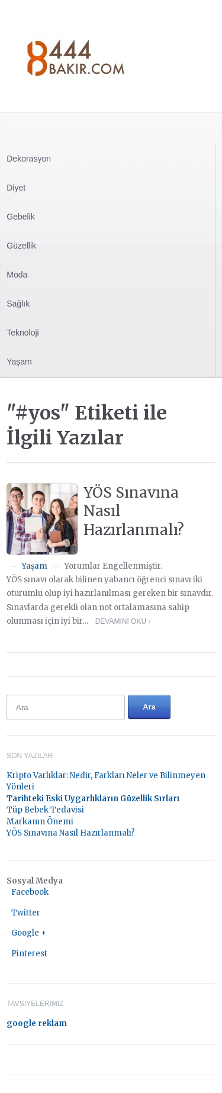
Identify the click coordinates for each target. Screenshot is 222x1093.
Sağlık (18, 303)
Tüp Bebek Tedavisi (45, 810)
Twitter (25, 913)
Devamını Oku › (123, 621)
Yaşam (19, 361)
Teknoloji (22, 332)
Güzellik (21, 245)
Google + (28, 933)
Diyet (16, 187)
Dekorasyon (29, 158)
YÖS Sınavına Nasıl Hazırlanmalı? (71, 833)
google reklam (37, 1023)
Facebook (30, 892)
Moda (17, 274)
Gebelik (20, 216)
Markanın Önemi (40, 822)
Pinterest (29, 954)
